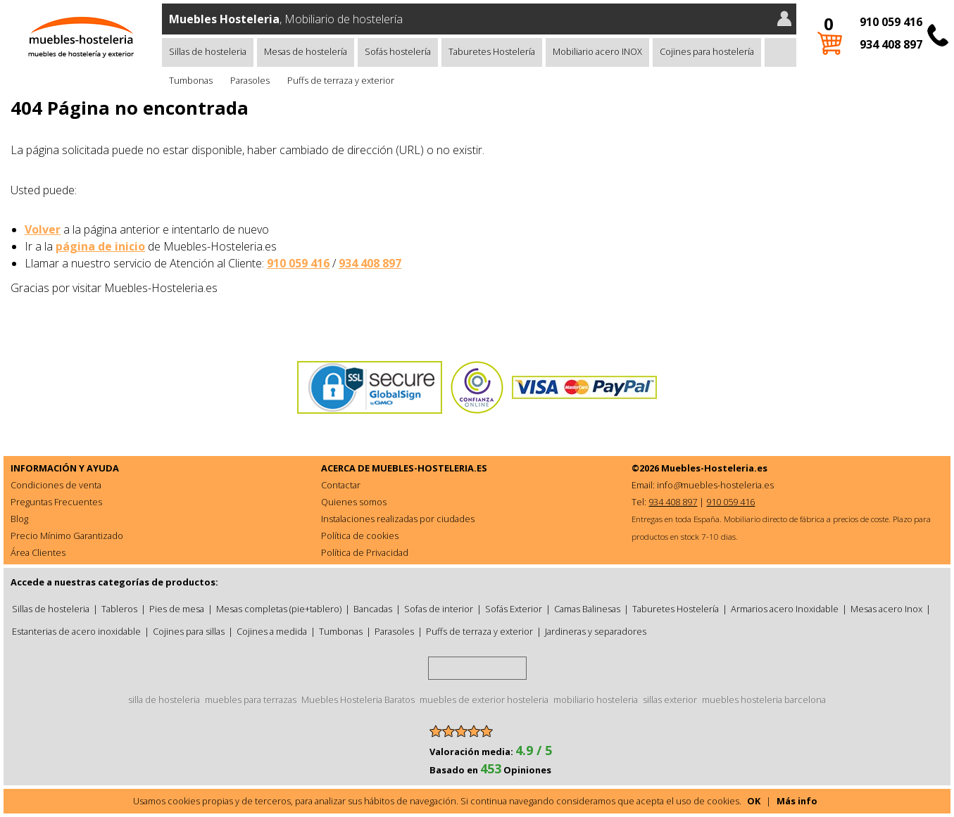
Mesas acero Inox (886, 608)
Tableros (119, 608)
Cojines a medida (272, 631)
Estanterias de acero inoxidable (76, 631)
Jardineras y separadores (595, 631)
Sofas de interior (438, 608)
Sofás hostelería (398, 51)
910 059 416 (891, 22)
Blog (19, 518)
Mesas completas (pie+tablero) (278, 608)
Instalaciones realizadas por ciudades (398, 518)
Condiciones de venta (56, 485)
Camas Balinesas (587, 608)
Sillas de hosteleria (207, 51)
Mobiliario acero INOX (597, 51)
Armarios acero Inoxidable (785, 608)
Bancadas (372, 608)
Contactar (340, 485)
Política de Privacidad (364, 552)
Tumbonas (191, 80)
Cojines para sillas (189, 631)
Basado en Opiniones (490, 770)
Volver (43, 229)
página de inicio (100, 246)
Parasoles (250, 80)
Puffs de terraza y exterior (340, 80)
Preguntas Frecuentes (56, 501)
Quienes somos (354, 501)
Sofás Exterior (513, 608)
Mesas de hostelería (305, 51)
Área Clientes (38, 552)
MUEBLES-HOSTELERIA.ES (429, 468)
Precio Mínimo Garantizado (67, 535)
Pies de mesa (176, 608)
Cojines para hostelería (707, 51)
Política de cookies (359, 535)
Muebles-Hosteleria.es (714, 468)
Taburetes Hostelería (491, 51)
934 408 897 (891, 44)
